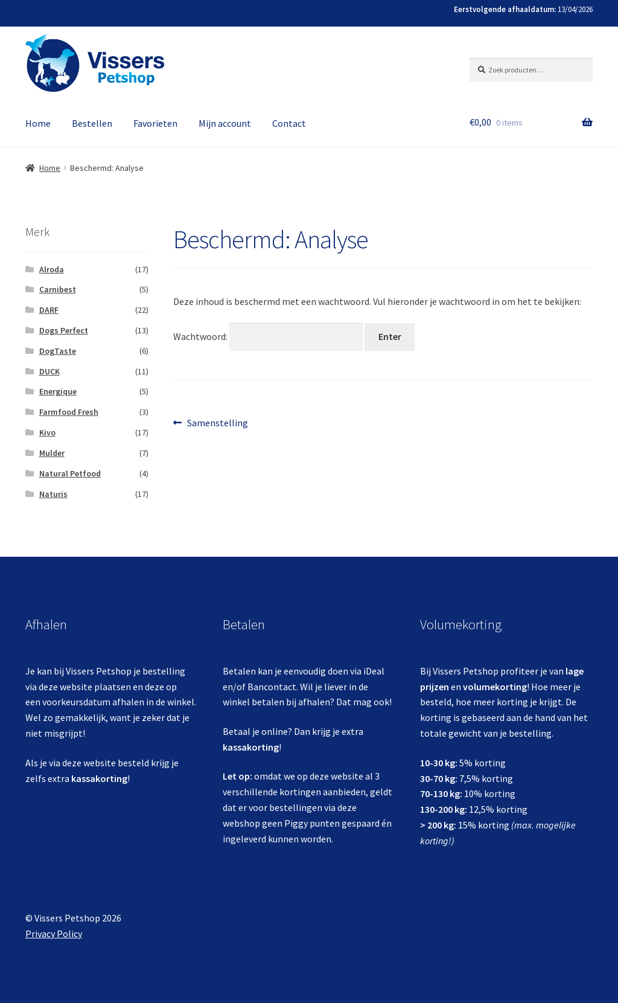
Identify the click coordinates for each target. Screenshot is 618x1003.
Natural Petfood (70, 473)
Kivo (47, 432)
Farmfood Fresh (68, 411)
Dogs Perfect (63, 330)
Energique (58, 391)
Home (38, 123)
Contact (289, 123)
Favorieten (155, 123)
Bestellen (92, 123)
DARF (49, 309)
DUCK (49, 371)
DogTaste (57, 350)
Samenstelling (217, 423)
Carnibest (57, 289)
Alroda (51, 269)
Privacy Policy (53, 934)
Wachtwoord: (268, 336)
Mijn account (225, 123)
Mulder (52, 452)
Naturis (53, 494)
